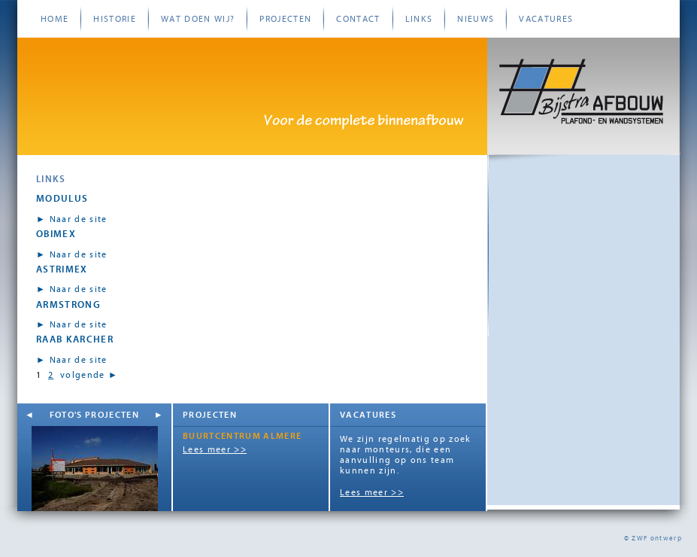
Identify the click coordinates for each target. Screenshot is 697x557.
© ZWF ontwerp (653, 538)
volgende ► (89, 375)
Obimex (56, 233)
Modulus (62, 198)
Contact (358, 19)
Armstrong (68, 304)
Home (54, 19)
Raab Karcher (75, 339)
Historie (114, 19)
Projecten (285, 19)
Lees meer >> (215, 449)
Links (419, 19)
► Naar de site (72, 219)
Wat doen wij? (198, 19)
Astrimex (62, 269)
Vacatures (546, 19)
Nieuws (475, 19)
